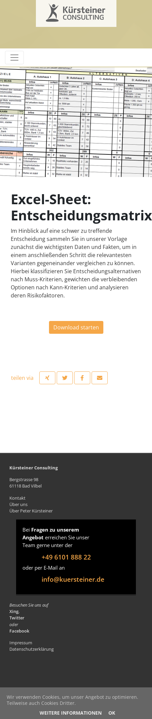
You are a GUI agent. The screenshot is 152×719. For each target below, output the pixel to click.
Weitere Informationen (71, 713)
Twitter (16, 618)
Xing (13, 611)
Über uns (18, 504)
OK (111, 713)
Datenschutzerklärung (31, 649)
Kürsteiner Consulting (62, 11)
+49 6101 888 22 (66, 557)
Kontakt (17, 498)
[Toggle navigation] (14, 57)
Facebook (19, 631)
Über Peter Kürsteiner (31, 511)
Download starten (76, 327)
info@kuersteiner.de (73, 579)
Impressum (20, 643)
